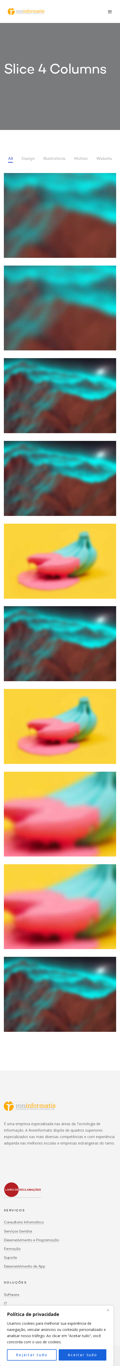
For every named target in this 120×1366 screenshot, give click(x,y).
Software (11, 1295)
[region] (56, 1336)
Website (104, 159)
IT (5, 1303)
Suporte (10, 1258)
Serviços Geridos (18, 1231)
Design (28, 159)
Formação (12, 1249)
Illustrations (54, 159)
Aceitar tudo (82, 1354)
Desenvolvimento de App (24, 1266)
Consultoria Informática (24, 1222)
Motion (81, 159)
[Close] (108, 1310)
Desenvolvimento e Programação (31, 1240)
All (10, 159)
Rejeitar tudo (31, 1354)
